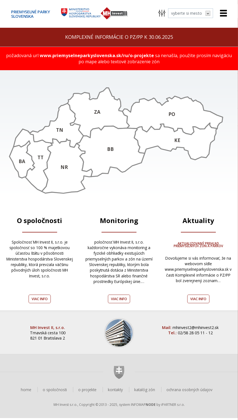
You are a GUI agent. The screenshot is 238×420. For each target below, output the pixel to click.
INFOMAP (143, 406)
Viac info (40, 300)
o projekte (87, 391)
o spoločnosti (55, 391)
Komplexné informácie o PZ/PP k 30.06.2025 (119, 37)
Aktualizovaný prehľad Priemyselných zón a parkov (198, 246)
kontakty (115, 391)
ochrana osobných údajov (189, 391)
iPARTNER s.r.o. (173, 406)
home (26, 391)
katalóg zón (144, 391)
